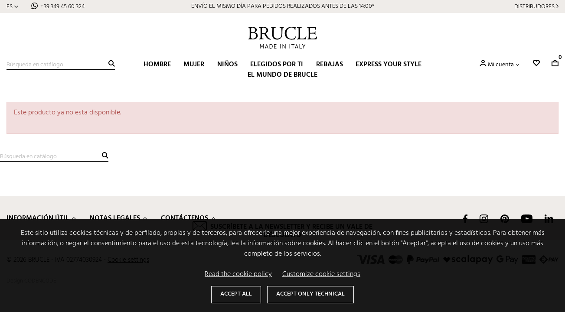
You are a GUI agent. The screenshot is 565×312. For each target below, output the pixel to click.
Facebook (465, 218)
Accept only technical (310, 294)
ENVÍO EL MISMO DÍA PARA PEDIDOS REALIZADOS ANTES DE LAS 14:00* (282, 6)
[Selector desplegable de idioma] (12, 6)
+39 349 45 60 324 (62, 7)
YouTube (526, 218)
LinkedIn (549, 218)
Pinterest (504, 218)
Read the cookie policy (238, 274)
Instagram (484, 218)
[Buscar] (61, 65)
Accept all (236, 294)
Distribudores (534, 7)
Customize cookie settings (321, 274)
